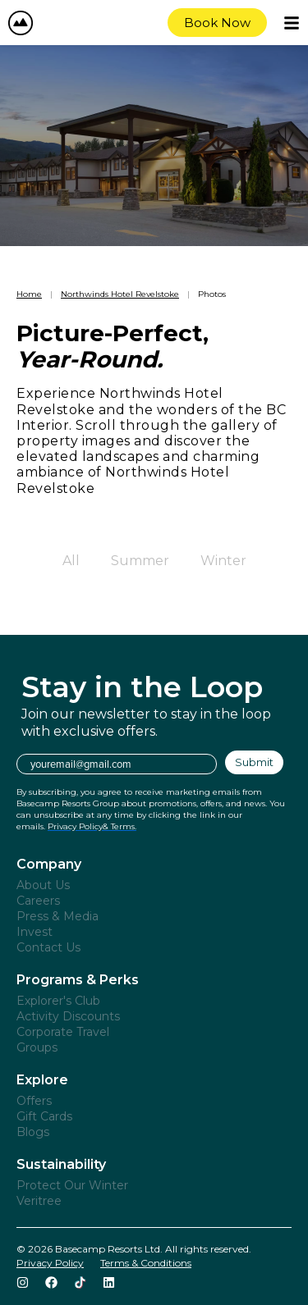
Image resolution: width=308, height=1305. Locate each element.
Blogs (32, 1132)
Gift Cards (44, 1116)
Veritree (39, 1200)
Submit (254, 762)
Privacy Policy (50, 1263)
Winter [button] (223, 560)
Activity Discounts (68, 1016)
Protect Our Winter (72, 1185)
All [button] (71, 560)
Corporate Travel (62, 1031)
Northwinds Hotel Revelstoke (120, 294)
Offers (34, 1100)
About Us (43, 885)
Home (29, 294)
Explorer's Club (58, 1000)
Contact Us (48, 947)
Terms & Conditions (145, 1263)
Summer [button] (140, 560)
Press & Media (57, 916)
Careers (38, 900)
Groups (36, 1047)
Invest (34, 931)
